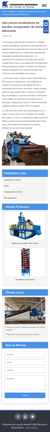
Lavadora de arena (12, 180)
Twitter (32, 415)
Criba (6, 186)
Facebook (18, 415)
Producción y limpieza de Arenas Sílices (22, 334)
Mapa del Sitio (32, 428)
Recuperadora (10, 198)
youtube (25, 415)
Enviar (25, 395)
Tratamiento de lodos (13, 192)
